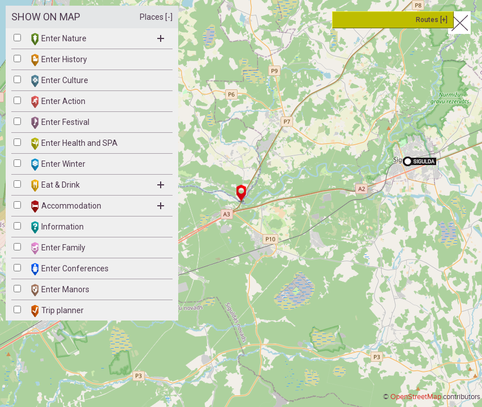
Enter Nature (97, 39)
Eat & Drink (97, 185)
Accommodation (97, 206)
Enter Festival (60, 122)
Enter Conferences (70, 269)
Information (57, 227)
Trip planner (57, 311)
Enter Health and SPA (74, 143)
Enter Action (58, 102)
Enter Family (58, 248)
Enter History (59, 60)
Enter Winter (58, 164)
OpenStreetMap (415, 396)
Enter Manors (60, 290)
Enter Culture (59, 81)
